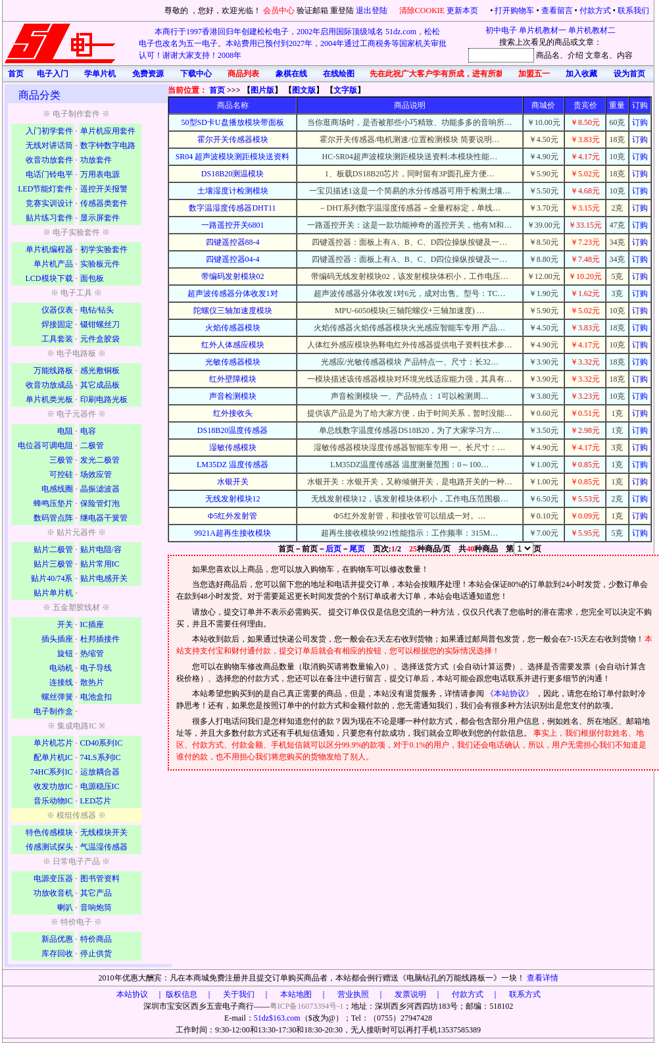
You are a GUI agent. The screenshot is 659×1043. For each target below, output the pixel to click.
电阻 (65, 431)
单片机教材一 (542, 30)
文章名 (597, 55)
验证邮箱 (312, 10)
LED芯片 (95, 800)
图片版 (262, 90)
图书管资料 (100, 878)
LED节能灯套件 (45, 188)
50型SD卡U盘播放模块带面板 (233, 122)
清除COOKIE (422, 10)
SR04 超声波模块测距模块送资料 (233, 156)
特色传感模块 (49, 832)
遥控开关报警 (104, 188)
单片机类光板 (49, 399)
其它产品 (96, 893)
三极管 (61, 460)
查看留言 (557, 10)
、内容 (621, 55)
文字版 (345, 90)
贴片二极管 (53, 549)
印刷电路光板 (104, 399)
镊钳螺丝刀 (100, 324)
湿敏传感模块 (232, 447)
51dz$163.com (277, 1018)
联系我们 (633, 10)
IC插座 (92, 624)
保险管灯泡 (100, 503)
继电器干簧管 (104, 517)
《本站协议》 (510, 693)
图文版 (304, 90)
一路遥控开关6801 (232, 225)
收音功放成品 (49, 385)
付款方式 (595, 10)
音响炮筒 (96, 907)
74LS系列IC (100, 757)
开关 (65, 624)
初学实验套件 (104, 249)
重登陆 (342, 10)
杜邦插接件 (100, 639)
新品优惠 (57, 939)
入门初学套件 (49, 131)
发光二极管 (100, 460)
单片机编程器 (49, 249)
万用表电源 (100, 174)
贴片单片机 (53, 593)
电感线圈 (57, 489)
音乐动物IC (53, 800)
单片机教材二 (592, 30)
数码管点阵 (53, 517)
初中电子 (501, 30)
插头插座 (57, 639)
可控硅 (61, 474)
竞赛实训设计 (49, 203)
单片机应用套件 (107, 131)
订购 (640, 122)
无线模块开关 (104, 832)
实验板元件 (100, 263)
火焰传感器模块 (232, 327)
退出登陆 (372, 10)
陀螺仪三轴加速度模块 (232, 310)
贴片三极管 (53, 564)
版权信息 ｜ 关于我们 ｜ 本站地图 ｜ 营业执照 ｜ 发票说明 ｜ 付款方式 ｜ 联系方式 (353, 994)
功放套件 (96, 160)
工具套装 (57, 338)
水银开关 (233, 481)
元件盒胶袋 (100, 338)
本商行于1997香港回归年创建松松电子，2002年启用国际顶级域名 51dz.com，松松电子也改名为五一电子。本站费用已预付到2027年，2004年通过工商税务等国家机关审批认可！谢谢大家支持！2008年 (293, 43)
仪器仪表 (57, 310)
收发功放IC (53, 786)
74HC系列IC (51, 771)
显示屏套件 (100, 217)
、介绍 (571, 55)
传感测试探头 (49, 847)
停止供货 (96, 953)
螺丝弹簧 (57, 696)
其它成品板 (100, 385)
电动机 (61, 668)
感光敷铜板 (100, 370)
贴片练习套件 (49, 217)
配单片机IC (53, 757)
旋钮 (65, 653)
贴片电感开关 (104, 578)
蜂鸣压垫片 (53, 503)
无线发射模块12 (232, 498)
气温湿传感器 (104, 847)
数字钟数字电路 (107, 145)
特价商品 (96, 939)
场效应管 (96, 474)
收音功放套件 (49, 160)
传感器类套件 (104, 203)
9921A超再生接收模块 (232, 533)
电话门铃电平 (49, 174)
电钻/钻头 (97, 310)
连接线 (61, 682)
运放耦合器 (100, 771)
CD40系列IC (101, 743)
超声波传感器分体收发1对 (232, 293)
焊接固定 (57, 324)
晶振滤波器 (100, 489)
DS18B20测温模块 (232, 173)
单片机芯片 (53, 743)
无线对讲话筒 (49, 145)
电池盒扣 (96, 696)
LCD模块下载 (49, 278)
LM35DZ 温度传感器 (232, 464)
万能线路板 (53, 370)
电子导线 (96, 668)
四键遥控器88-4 (233, 242)
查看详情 (542, 977)
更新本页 (463, 10)
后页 (333, 548)
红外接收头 (233, 413)
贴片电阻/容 (101, 549)
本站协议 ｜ (140, 994)
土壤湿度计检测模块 (232, 190)
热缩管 (92, 653)
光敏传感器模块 (232, 362)
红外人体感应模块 (232, 344)
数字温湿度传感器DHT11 (232, 208)
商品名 (548, 55)
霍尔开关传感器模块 (232, 139)
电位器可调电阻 (45, 445)
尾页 (357, 548)
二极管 (92, 445)
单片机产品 (53, 263)
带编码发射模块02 (232, 276)
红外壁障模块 (232, 379)
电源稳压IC (100, 786)
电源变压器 (53, 878)
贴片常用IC (100, 564)
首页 (217, 90)
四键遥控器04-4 (233, 259)
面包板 (92, 278)
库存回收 (57, 953)
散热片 (92, 682)
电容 (88, 431)
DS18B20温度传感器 (232, 430)
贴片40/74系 (51, 578)
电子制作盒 (53, 711)
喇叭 (65, 907)
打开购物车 (514, 10)
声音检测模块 (232, 396)
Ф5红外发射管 (232, 516)
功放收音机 (53, 893)
